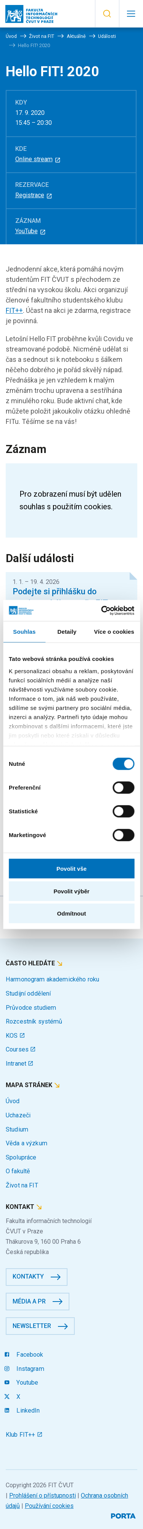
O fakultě (18, 1171)
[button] (107, 14)
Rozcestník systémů (34, 1021)
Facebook (24, 1354)
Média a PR (29, 1301)
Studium (17, 1129)
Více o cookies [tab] (114, 631)
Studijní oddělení (28, 993)
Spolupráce (21, 1157)
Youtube (22, 1382)
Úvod (13, 1101)
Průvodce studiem (31, 1007)
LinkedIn (23, 1410)
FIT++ (14, 310)
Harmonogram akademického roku (52, 979)
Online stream (38, 159)
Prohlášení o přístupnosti (42, 1495)
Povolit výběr (71, 891)
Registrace (34, 195)
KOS (15, 1035)
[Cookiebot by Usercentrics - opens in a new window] (101, 610)
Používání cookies (49, 1505)
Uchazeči (18, 1115)
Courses (21, 1049)
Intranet (20, 1063)
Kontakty (28, 1276)
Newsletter (32, 1325)
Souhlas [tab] (24, 631)
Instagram (25, 1368)
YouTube (30, 231)
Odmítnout (71, 913)
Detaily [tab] (67, 631)
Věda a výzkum (26, 1143)
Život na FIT (22, 1185)
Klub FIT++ (24, 1434)
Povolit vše (71, 868)
